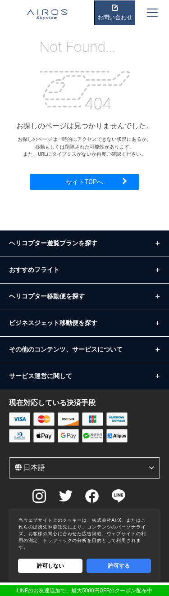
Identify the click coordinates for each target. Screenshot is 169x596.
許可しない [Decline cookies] (50, 566)
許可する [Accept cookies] (119, 566)
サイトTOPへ (84, 181)
